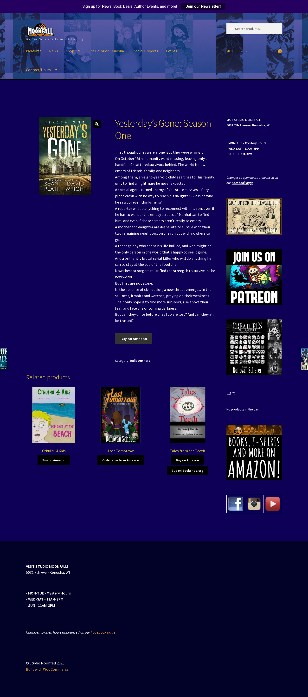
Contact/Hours (38, 69)
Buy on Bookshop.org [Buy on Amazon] (187, 470)
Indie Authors (140, 360)
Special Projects (145, 50)
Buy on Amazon (134, 338)
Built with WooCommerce (47, 669)
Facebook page (242, 183)
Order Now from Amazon (120, 460)
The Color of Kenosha (106, 50)
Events (171, 50)
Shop (70, 50)
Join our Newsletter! (203, 6)
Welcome (33, 50)
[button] (97, 124)
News (53, 50)
